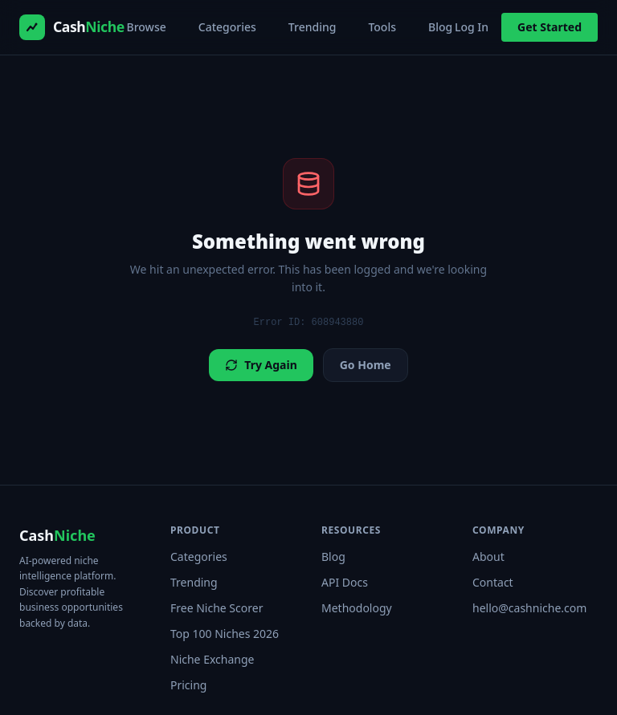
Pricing (188, 685)
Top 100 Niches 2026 (224, 633)
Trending (312, 27)
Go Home (365, 364)
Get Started (549, 27)
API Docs (344, 582)
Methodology (356, 607)
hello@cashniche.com (529, 607)
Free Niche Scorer (216, 607)
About (488, 556)
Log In (471, 27)
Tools (382, 27)
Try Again (260, 364)
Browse (146, 27)
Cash (57, 535)
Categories (227, 27)
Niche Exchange (212, 659)
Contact (492, 582)
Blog (440, 27)
